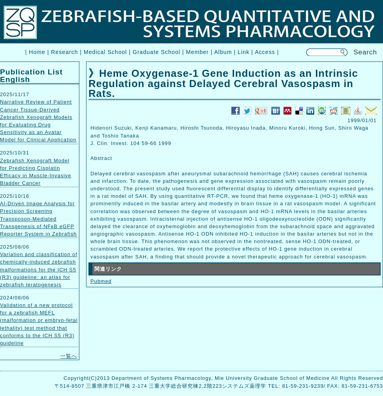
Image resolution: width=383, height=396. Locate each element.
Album (223, 52)
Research (64, 52)
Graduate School (156, 52)
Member (197, 52)
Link (244, 52)
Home (37, 52)
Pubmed (101, 281)
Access (265, 52)
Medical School (105, 52)
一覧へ (68, 356)
